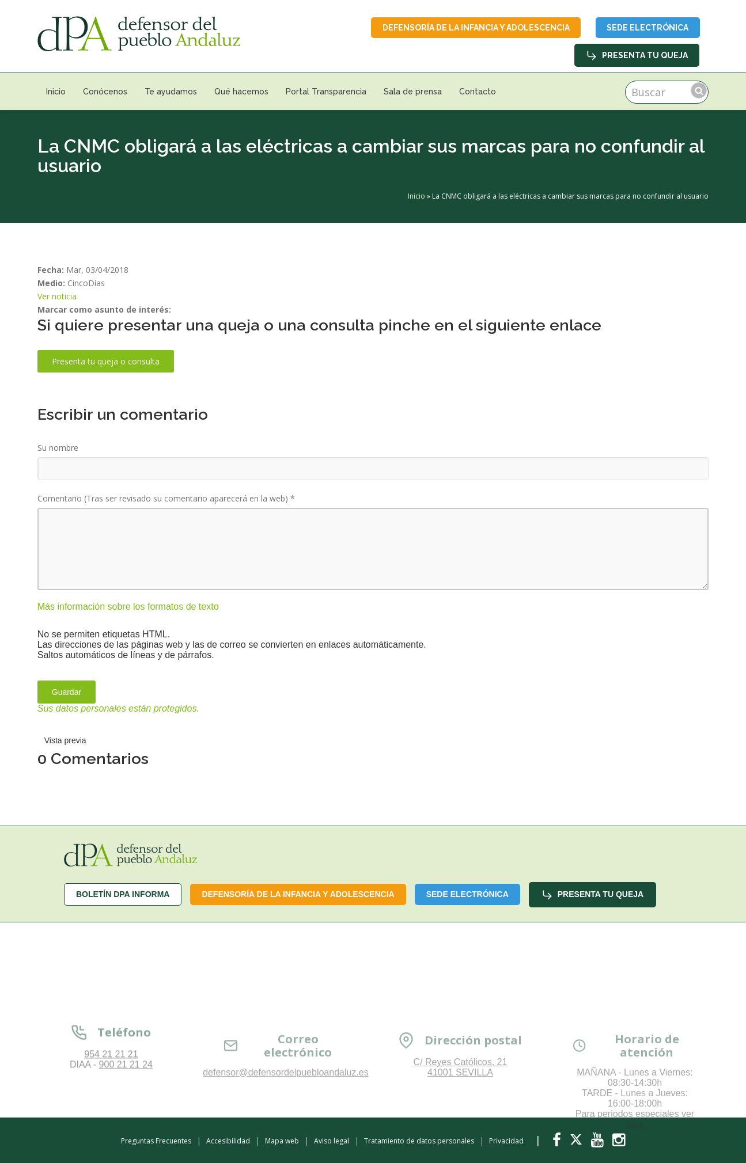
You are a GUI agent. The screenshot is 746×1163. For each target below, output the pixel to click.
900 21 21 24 (126, 1122)
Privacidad (506, 1141)
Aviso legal (331, 1141)
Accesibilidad (228, 1141)
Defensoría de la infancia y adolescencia (474, 27)
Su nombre (57, 448)
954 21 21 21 (111, 1111)
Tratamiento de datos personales (419, 1141)
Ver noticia (57, 296)
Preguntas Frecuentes (156, 1141)
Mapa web (282, 1141)
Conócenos (105, 92)
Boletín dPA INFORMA (123, 894)
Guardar (66, 692)
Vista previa (65, 740)
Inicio (56, 92)
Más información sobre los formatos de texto (128, 606)
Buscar (699, 91)
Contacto (477, 92)
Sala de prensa (413, 92)
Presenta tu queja (637, 56)
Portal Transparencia (326, 92)
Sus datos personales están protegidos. (118, 708)
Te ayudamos (171, 92)
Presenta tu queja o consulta (106, 361)
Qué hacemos (241, 92)
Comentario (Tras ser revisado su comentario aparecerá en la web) (166, 498)
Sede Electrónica (647, 27)
